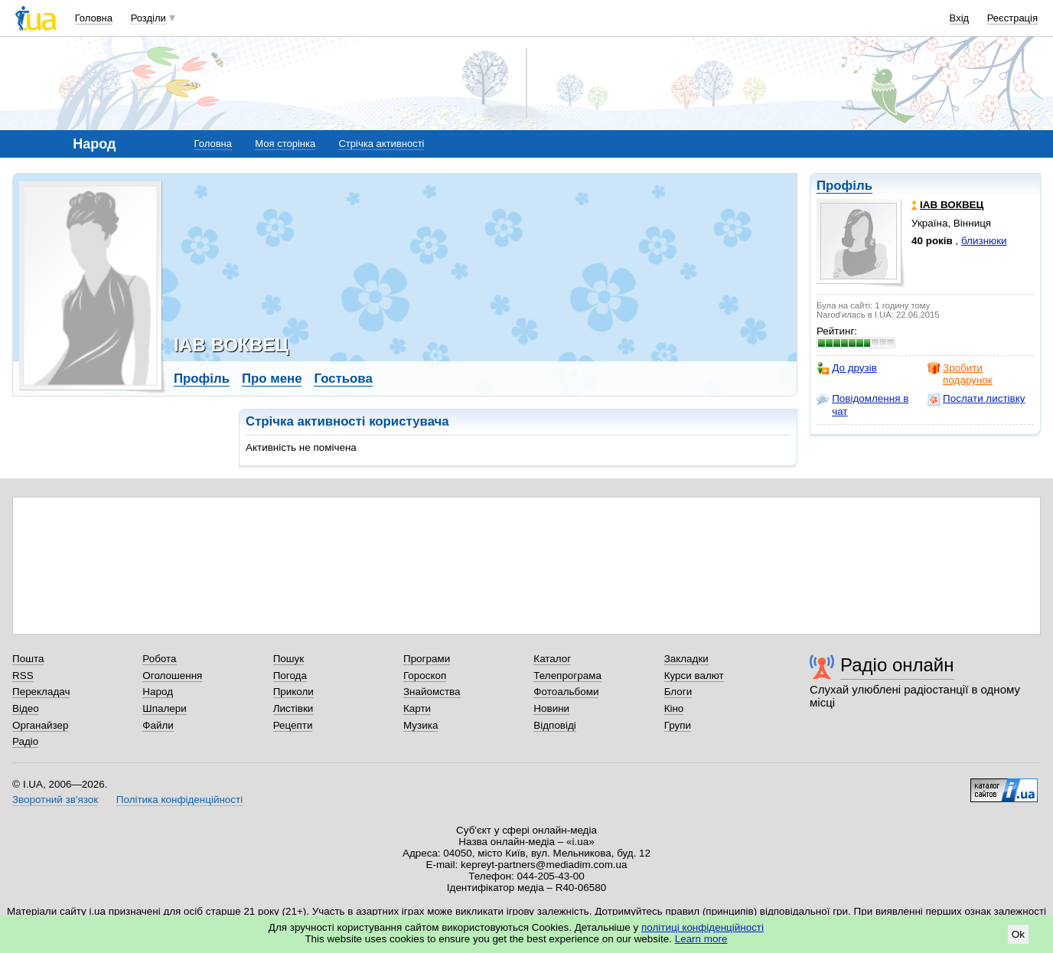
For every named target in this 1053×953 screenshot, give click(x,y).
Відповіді (554, 725)
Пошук (289, 658)
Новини (551, 708)
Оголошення (172, 675)
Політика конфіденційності (179, 799)
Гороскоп (424, 675)
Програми (426, 658)
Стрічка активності (381, 143)
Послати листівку (976, 399)
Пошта (28, 658)
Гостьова (343, 378)
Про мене (272, 378)
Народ (157, 691)
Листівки (293, 708)
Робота (159, 658)
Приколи (293, 691)
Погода (290, 675)
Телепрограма (567, 675)
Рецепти (293, 725)
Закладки (686, 658)
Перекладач (41, 691)
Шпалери (164, 708)
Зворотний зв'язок (55, 799)
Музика (420, 725)
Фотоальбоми (565, 691)
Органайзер (40, 725)
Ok (1018, 934)
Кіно (674, 708)
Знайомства (432, 691)
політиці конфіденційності (702, 927)
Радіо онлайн (897, 664)
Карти (417, 708)
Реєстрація (1012, 18)
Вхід (960, 18)
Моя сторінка (285, 143)
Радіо (25, 741)
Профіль (844, 185)
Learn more (701, 939)
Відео (25, 708)
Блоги (678, 691)
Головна (93, 18)
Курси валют (694, 675)
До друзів (847, 368)
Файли (158, 725)
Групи (677, 725)
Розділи (148, 18)
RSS (23, 675)
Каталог (552, 658)
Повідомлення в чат (862, 404)
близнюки (984, 240)
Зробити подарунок (960, 374)
